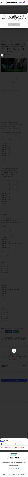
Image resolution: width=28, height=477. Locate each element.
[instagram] (16, 468)
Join (14, 24)
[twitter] (12, 468)
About (8, 474)
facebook (8, 444)
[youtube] (14, 468)
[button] (20, 2)
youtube (22, 447)
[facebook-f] (9, 468)
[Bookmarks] (24, 2)
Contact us (14, 474)
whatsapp (21, 444)
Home (4, 474)
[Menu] (2, 2)
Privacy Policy (21, 474)
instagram (8, 447)
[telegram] (18, 468)
